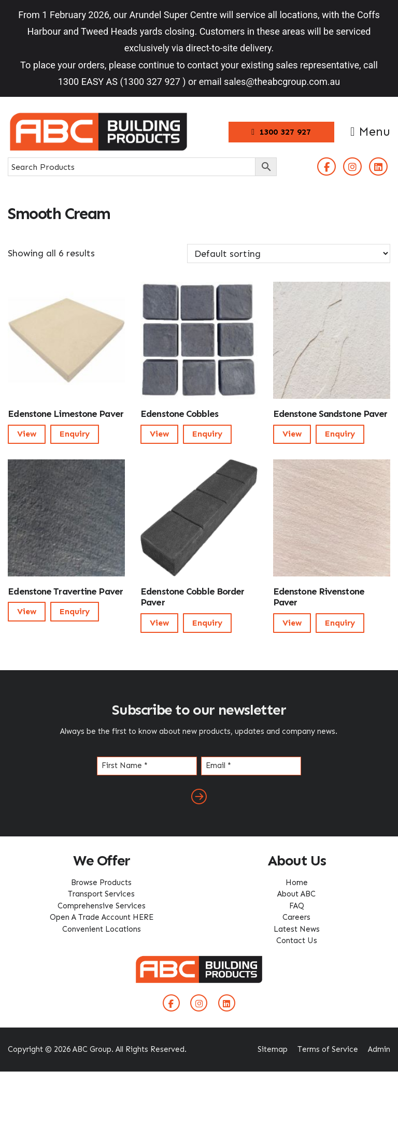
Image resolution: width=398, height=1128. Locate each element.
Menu (370, 131)
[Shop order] (288, 253)
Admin (379, 1049)
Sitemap (273, 1049)
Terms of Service (327, 1049)
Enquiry (75, 434)
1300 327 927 (281, 132)
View (26, 434)
